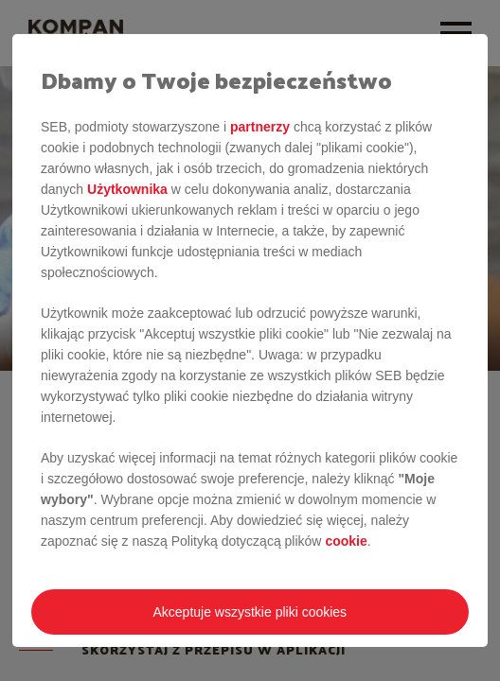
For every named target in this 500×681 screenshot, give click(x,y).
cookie (345, 541)
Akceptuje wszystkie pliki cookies (249, 612)
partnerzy (260, 126)
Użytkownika (127, 189)
